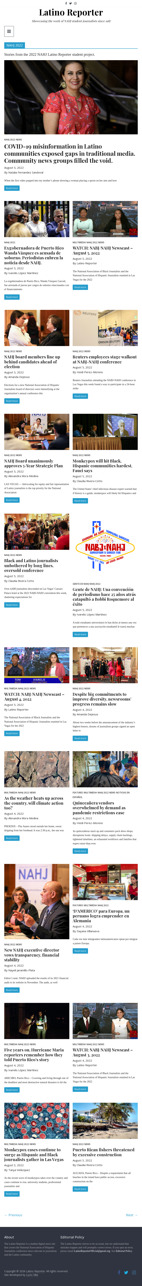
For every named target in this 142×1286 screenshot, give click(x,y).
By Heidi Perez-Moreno (88, 372)
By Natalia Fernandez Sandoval (23, 172)
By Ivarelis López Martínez (21, 273)
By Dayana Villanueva (86, 931)
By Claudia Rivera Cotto (87, 481)
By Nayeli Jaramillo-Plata (19, 970)
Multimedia (79, 242)
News (19, 139)
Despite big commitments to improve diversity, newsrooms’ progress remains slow (102, 699)
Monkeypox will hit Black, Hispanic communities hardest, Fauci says (102, 465)
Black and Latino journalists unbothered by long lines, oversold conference (31, 565)
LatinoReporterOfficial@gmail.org (92, 1251)
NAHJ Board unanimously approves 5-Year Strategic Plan (33, 463)
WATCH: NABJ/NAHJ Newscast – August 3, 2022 (103, 1052)
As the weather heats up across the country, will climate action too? (33, 803)
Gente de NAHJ (81, 583)
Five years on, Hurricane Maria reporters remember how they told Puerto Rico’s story (34, 1054)
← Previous (13, 1215)
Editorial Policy (124, 1251)
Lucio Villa (32, 1275)
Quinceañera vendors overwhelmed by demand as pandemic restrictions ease (99, 807)
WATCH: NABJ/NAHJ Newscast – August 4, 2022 (34, 696)
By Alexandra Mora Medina (21, 476)
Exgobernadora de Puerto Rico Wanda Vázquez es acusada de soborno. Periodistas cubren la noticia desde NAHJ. (34, 255)
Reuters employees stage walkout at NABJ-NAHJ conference (105, 359)
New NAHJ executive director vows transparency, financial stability (31, 954)
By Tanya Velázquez (17, 1170)
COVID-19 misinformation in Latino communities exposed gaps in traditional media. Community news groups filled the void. (69, 153)
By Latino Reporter (85, 263)
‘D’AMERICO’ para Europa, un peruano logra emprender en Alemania (101, 916)
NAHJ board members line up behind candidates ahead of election (32, 361)
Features (78, 792)
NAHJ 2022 (9, 139)
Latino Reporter (71, 12)
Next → (132, 1215)
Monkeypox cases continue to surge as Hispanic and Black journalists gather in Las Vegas (34, 1154)
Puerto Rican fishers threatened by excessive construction (103, 1152)
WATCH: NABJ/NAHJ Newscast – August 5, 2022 (103, 250)
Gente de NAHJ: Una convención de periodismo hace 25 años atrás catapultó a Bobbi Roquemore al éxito (104, 597)
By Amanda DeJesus (17, 377)
